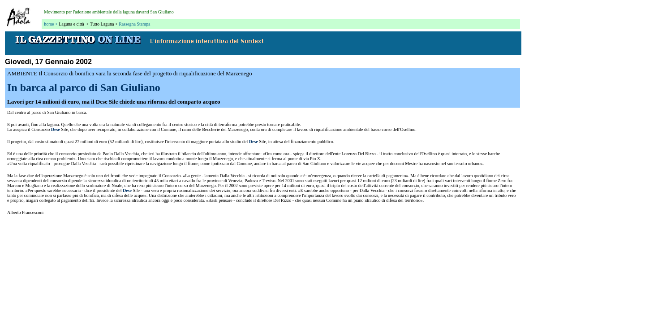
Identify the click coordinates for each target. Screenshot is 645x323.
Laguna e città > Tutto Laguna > (88, 24)
